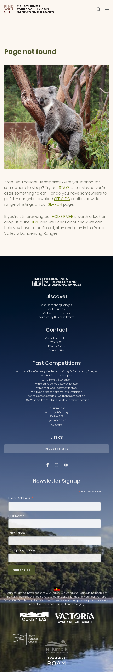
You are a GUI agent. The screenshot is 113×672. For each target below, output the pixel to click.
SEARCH (55, 204)
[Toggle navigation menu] (107, 9)
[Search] (98, 9)
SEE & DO (62, 198)
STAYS (64, 187)
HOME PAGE (62, 216)
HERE (34, 222)
